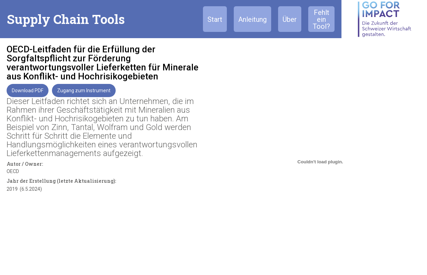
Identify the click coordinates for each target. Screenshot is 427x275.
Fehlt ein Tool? (321, 19)
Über (290, 19)
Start (214, 19)
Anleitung (252, 19)
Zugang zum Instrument (83, 90)
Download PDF (27, 90)
